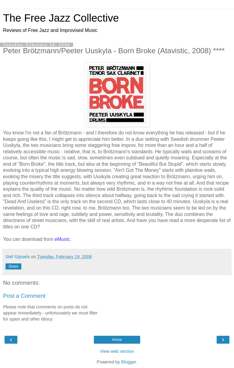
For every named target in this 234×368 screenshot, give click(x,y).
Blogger (128, 361)
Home (117, 340)
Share (13, 266)
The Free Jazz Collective (61, 18)
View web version (117, 351)
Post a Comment (24, 296)
